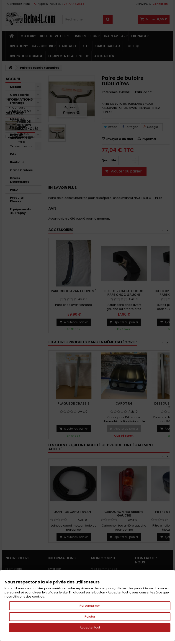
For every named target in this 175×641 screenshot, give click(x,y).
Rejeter (90, 616)
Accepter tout (90, 627)
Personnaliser (90, 605)
